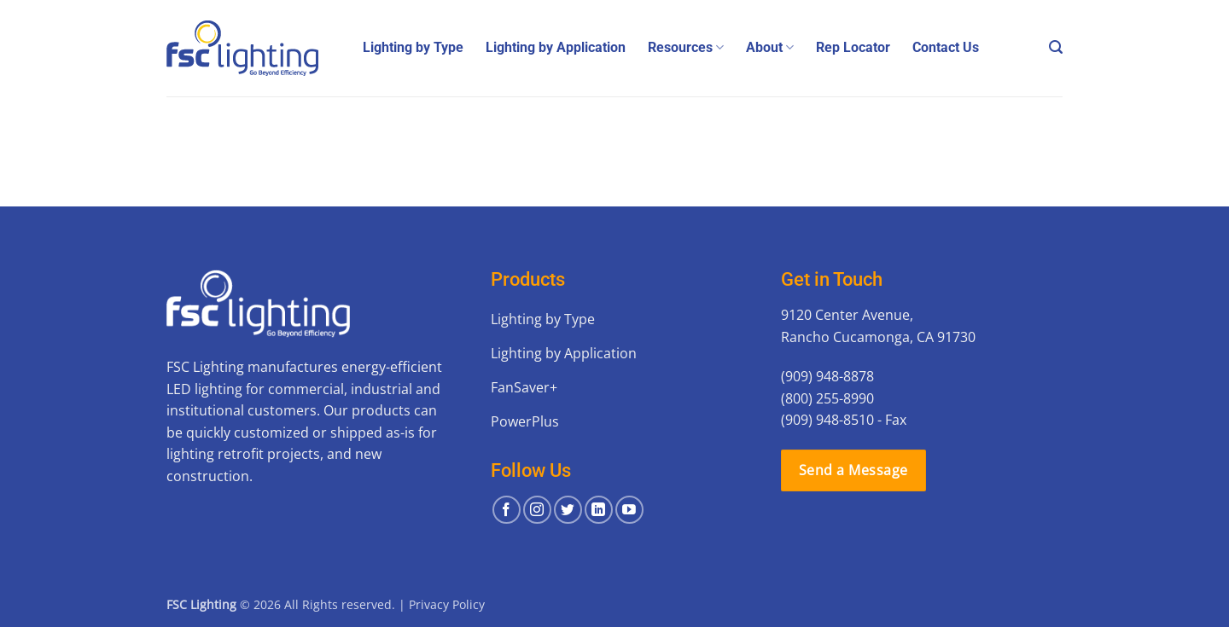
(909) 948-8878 (827, 376)
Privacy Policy (447, 604)
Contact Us (945, 47)
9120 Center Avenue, (847, 314)
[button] (1056, 47)
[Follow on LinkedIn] (599, 510)
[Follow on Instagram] (537, 510)
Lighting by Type (413, 47)
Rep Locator (853, 47)
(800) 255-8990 (827, 398)
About (770, 47)
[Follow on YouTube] (629, 510)
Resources (686, 47)
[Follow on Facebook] (506, 510)
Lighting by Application (556, 47)
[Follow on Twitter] (568, 510)
